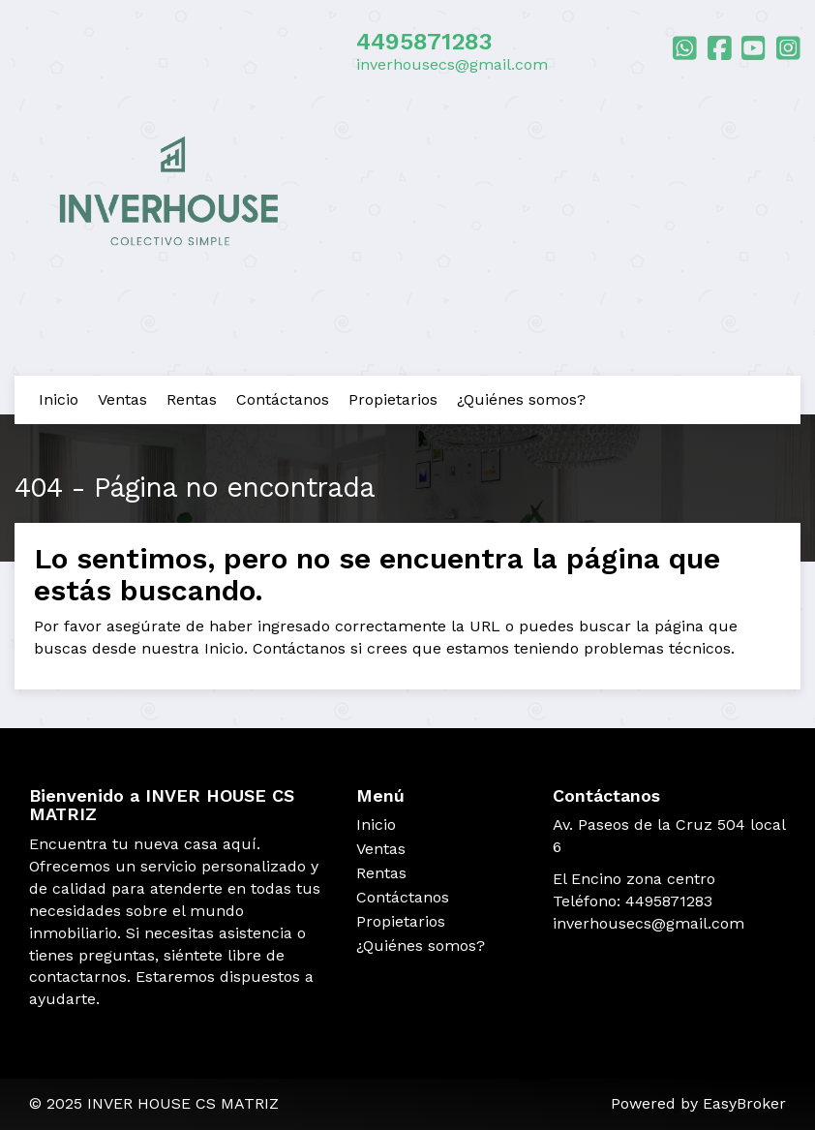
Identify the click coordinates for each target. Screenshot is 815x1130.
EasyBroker (744, 1103)
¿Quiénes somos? (521, 399)
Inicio (58, 399)
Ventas (122, 399)
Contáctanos (282, 399)
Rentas (191, 399)
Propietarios (393, 399)
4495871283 (424, 41)
